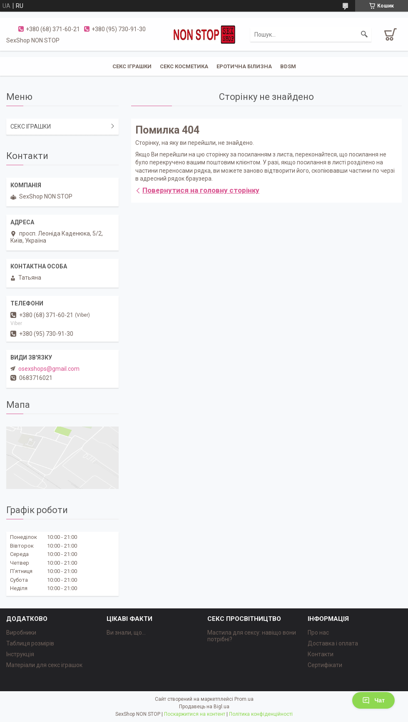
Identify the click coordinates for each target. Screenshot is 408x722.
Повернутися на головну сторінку (200, 190)
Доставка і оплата (333, 643)
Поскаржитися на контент (194, 714)
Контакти (320, 654)
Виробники (21, 632)
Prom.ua (244, 699)
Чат (373, 700)
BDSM (288, 66)
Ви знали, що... (126, 632)
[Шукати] (364, 34)
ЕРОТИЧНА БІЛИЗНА (244, 66)
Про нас (318, 632)
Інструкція (20, 654)
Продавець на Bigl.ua (204, 707)
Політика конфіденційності (261, 714)
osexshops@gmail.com (49, 368)
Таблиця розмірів (30, 643)
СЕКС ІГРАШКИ (132, 66)
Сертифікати (325, 665)
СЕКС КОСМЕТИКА (184, 66)
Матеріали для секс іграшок (44, 665)
